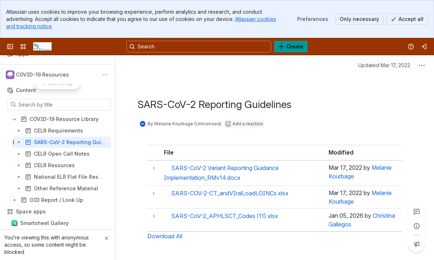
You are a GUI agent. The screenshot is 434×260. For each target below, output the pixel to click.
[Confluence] (42, 46)
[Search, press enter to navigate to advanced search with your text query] (198, 46)
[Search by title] (63, 105)
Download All (164, 236)
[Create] (291, 46)
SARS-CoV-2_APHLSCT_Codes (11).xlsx (224, 216)
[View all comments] (416, 211)
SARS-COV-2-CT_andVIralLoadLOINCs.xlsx (229, 193)
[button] (154, 168)
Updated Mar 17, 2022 (384, 65)
